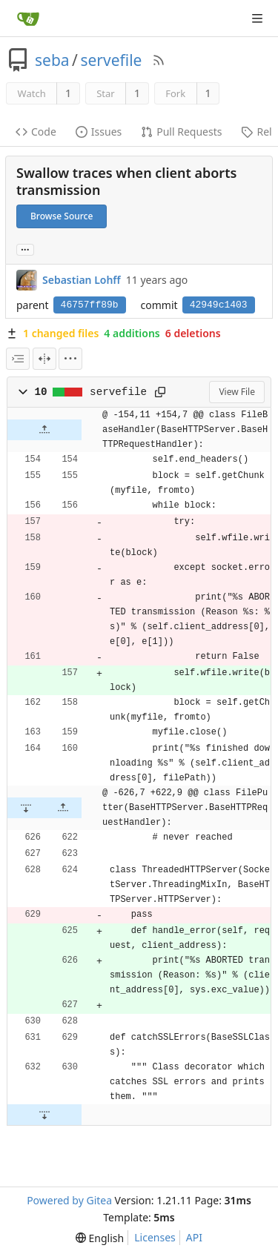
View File (237, 391)
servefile (111, 60)
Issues (99, 132)
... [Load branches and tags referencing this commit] (25, 248)
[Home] (28, 18)
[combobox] (18, 359)
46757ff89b (90, 305)
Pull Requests (181, 132)
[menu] (70, 359)
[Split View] (44, 359)
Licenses (155, 1237)
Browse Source (61, 216)
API (194, 1237)
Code (36, 132)
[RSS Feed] (158, 60)
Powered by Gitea (69, 1200)
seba (52, 60)
